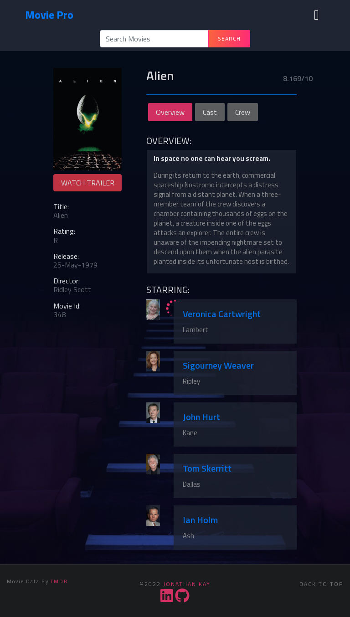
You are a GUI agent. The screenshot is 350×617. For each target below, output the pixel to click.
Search (229, 38)
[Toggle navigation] (316, 14)
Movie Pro (49, 14)
